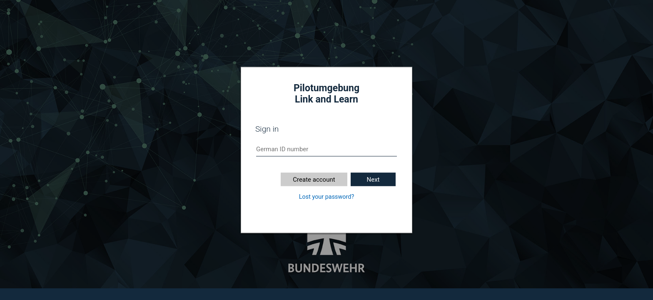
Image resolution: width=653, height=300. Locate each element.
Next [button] (372, 179)
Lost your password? (326, 196)
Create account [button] (314, 179)
